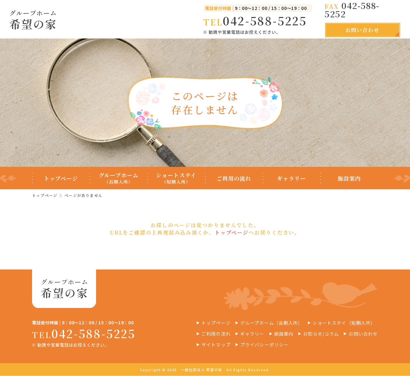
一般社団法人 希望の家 (201, 370)
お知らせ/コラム (321, 334)
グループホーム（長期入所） (271, 323)
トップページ (44, 195)
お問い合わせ (363, 30)
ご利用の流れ (216, 334)
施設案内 (283, 334)
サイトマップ (216, 345)
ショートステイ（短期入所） (344, 323)
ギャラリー (252, 334)
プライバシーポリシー (264, 345)
